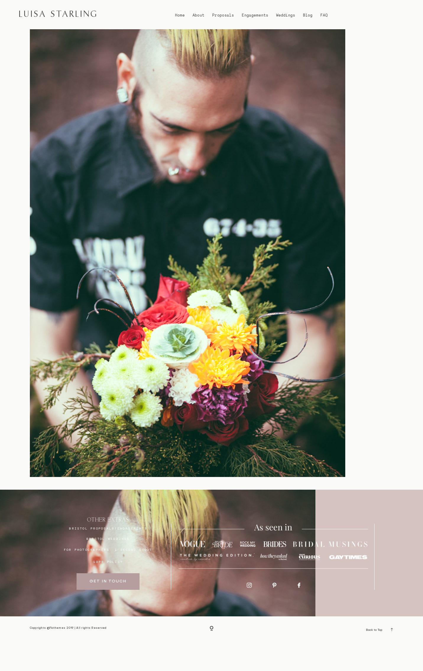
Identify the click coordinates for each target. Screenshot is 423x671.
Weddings (285, 15)
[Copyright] (211, 658)
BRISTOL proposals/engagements (108, 558)
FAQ (324, 15)
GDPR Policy (108, 591)
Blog (307, 15)
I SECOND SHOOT (133, 579)
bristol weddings (108, 568)
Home (180, 15)
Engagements (255, 15)
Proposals (223, 15)
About (198, 15)
